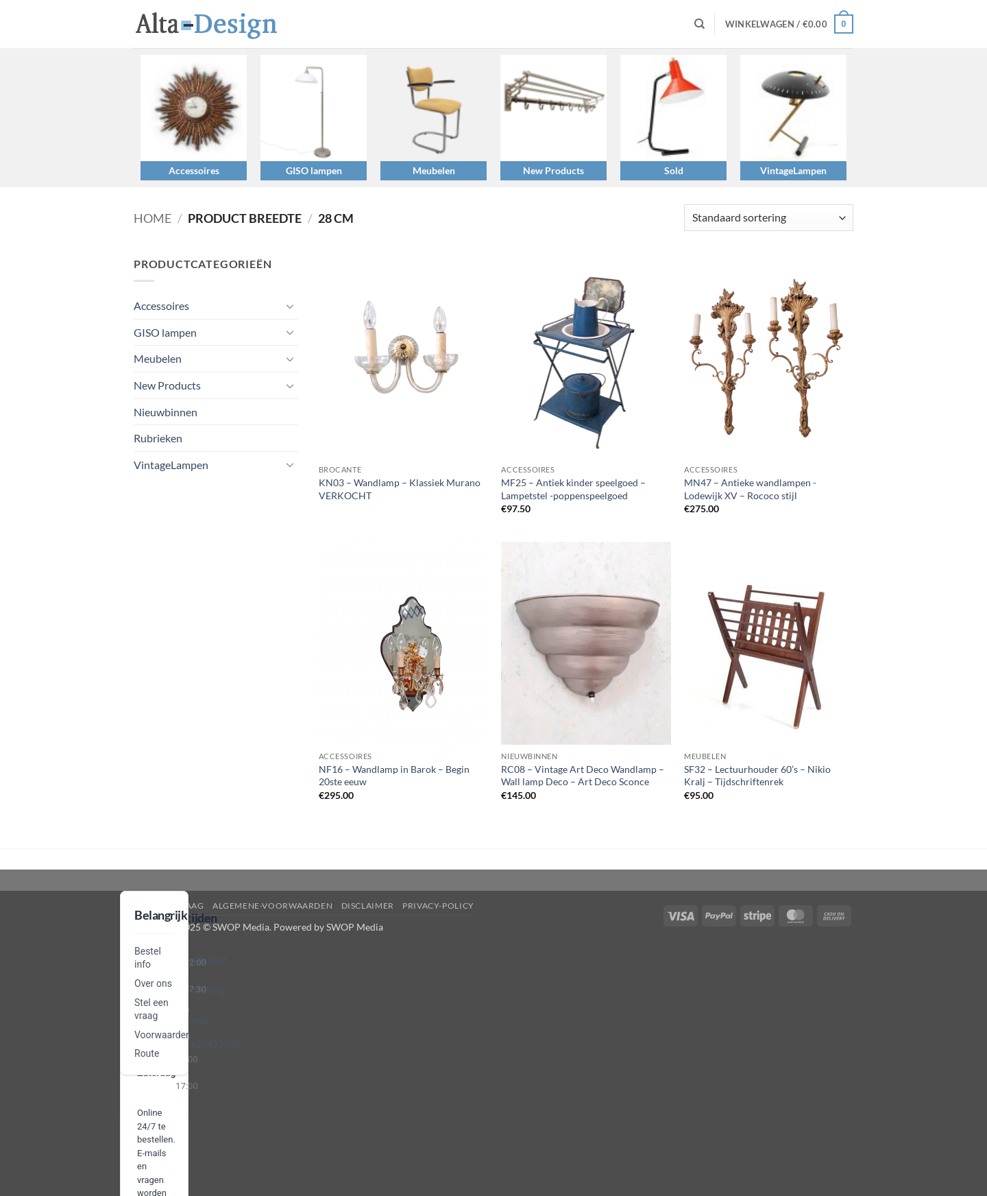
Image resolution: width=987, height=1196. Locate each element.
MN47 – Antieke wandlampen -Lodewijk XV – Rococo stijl (750, 489)
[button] (789, 24)
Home (152, 218)
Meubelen (434, 170)
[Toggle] (290, 306)
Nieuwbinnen (165, 411)
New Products (553, 170)
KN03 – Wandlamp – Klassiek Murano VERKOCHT (399, 489)
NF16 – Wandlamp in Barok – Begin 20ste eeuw (394, 775)
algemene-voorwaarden (272, 905)
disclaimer (367, 905)
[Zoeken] (699, 24)
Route (146, 1053)
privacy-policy (438, 905)
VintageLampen (793, 170)
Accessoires (194, 170)
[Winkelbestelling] (768, 217)
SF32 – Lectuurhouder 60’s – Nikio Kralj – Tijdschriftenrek (757, 775)
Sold (673, 170)
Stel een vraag (169, 905)
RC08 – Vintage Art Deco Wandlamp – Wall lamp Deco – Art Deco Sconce (582, 775)
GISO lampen (314, 170)
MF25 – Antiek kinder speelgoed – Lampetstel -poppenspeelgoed (573, 489)
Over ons (153, 983)
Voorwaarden (162, 1034)
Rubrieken (158, 437)
